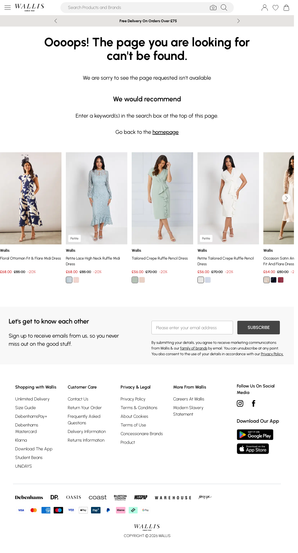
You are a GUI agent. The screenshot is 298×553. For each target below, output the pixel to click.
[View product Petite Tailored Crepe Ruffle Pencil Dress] (228, 219)
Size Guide (25, 407)
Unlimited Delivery (32, 399)
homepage (166, 132)
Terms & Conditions (139, 407)
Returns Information (86, 440)
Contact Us (78, 399)
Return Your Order (85, 407)
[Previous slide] (55, 21)
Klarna (21, 440)
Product (128, 442)
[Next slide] (238, 21)
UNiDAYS (23, 466)
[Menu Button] (7, 7)
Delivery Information (87, 431)
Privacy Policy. (272, 354)
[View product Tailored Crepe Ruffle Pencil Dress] (162, 219)
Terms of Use (133, 425)
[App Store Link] (255, 441)
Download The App (34, 448)
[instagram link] (240, 403)
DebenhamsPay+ (31, 416)
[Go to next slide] (286, 198)
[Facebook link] (253, 403)
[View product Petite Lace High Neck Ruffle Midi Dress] (96, 219)
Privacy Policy (133, 399)
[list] (147, 220)
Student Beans (29, 457)
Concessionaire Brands (142, 433)
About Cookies (134, 416)
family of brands (193, 348)
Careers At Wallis (188, 399)
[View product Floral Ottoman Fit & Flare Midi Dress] (30, 213)
